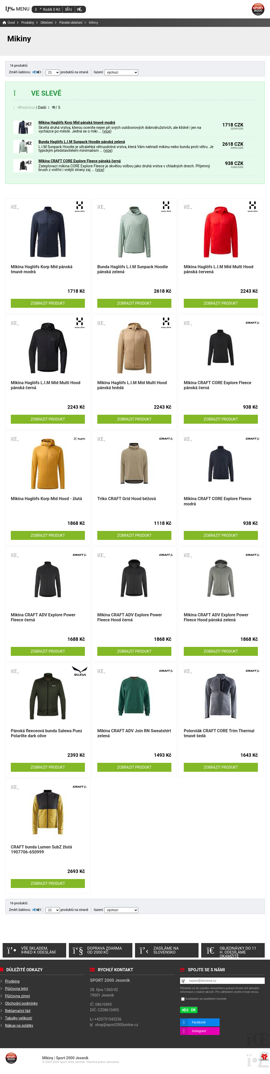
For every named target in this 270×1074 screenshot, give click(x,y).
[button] (79, 9)
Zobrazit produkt (48, 303)
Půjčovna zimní (17, 996)
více (107, 131)
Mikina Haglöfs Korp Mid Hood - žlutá (46, 498)
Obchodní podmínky (21, 1003)
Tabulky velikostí (18, 1018)
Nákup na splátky (19, 1025)
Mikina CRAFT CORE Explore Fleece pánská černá (79, 161)
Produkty (27, 22)
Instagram (199, 1031)
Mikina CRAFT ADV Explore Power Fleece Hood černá (129, 617)
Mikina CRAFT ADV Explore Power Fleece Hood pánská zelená (216, 617)
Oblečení (47, 22)
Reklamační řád (17, 1011)
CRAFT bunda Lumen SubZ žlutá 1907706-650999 (41, 849)
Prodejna (12, 981)
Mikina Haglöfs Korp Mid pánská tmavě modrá (76, 122)
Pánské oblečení (70, 22)
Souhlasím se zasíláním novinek (205, 998)
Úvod (258, 9)
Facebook (199, 1022)
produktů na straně (67, 72)
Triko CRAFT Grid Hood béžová (126, 498)
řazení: (116, 72)
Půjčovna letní (16, 989)
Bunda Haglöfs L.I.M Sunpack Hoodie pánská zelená (81, 142)
